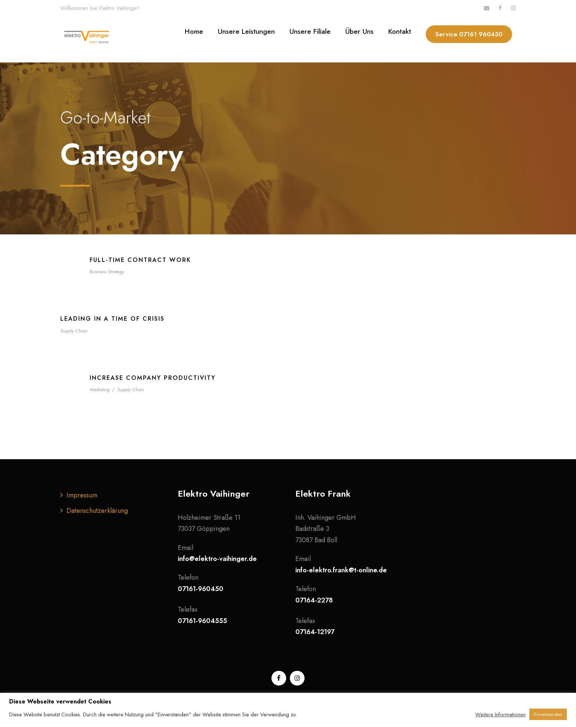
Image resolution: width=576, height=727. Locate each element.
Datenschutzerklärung (97, 510)
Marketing (99, 389)
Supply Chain (73, 330)
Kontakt (399, 31)
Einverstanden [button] (548, 714)
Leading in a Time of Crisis (112, 318)
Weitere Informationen (500, 714)
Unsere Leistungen (246, 31)
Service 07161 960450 (469, 34)
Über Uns (359, 31)
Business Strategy (107, 271)
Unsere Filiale (310, 31)
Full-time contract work (140, 260)
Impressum (81, 495)
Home (194, 31)
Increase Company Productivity (153, 378)
